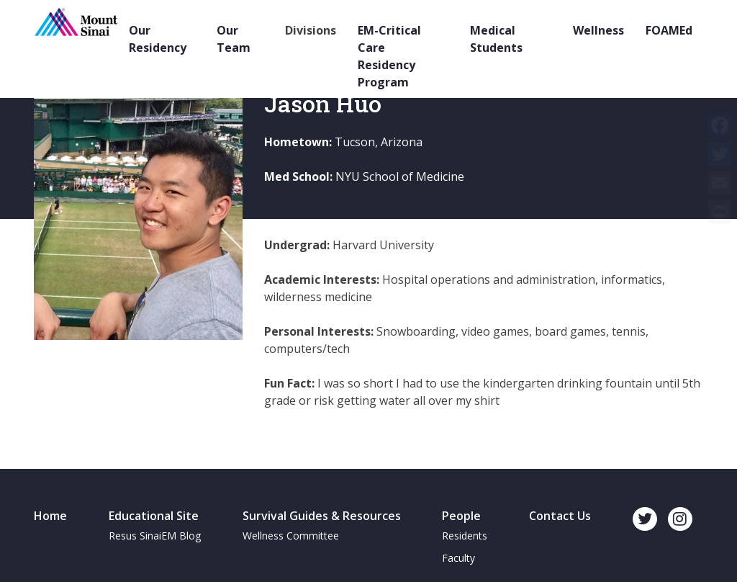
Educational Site (154, 516)
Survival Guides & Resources (322, 516)
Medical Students (496, 38)
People (461, 516)
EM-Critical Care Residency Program (389, 56)
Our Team (233, 38)
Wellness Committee (291, 535)
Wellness (598, 30)
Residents (464, 535)
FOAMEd (669, 30)
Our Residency (157, 38)
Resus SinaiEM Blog (155, 535)
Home (50, 516)
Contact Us (560, 516)
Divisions (310, 30)
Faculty (458, 558)
